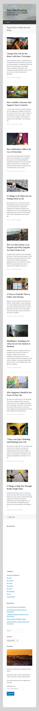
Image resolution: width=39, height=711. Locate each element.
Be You (23, 171)
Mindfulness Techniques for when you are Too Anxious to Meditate (19, 343)
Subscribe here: (11, 686)
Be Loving (9, 588)
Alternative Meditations (13, 575)
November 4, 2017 (11, 510)
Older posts (11, 517)
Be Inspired (21, 316)
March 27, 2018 (11, 269)
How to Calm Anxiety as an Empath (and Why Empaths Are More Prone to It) (18, 247)
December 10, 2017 (12, 461)
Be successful (10, 591)
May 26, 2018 (10, 219)
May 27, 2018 (10, 171)
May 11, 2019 (10, 77)
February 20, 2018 (11, 316)
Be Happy (17, 77)
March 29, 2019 (11, 124)
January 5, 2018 (11, 367)
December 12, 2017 (12, 414)
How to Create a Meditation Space (16, 619)
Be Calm (18, 269)
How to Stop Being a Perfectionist (16, 607)
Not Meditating (17, 10)
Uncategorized (11, 596)
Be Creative (19, 124)
